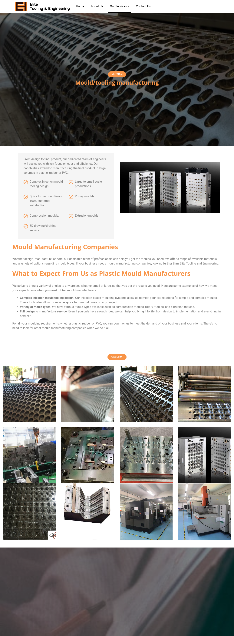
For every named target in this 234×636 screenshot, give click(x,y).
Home (80, 6)
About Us (97, 6)
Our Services (119, 9)
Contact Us (143, 6)
